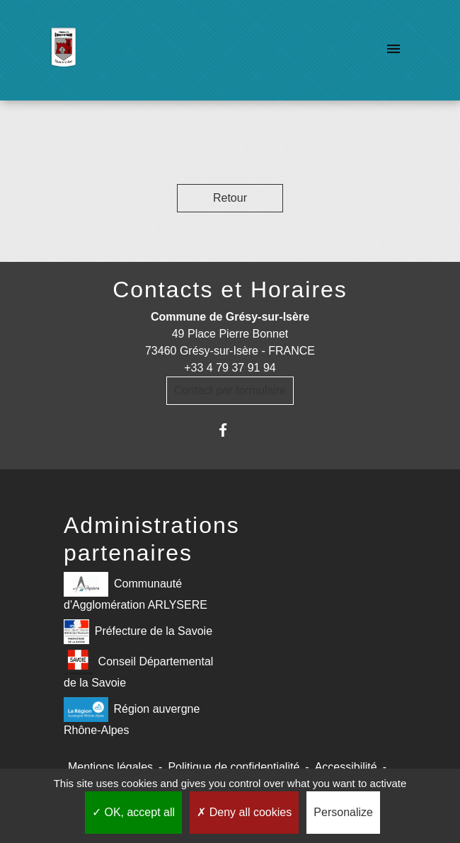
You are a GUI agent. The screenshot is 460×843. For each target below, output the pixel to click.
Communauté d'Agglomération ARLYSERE (135, 591)
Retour (230, 198)
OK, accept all (133, 812)
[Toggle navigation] (393, 50)
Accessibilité (346, 767)
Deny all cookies (244, 812)
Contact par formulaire (230, 390)
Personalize (343, 812)
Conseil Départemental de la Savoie (138, 669)
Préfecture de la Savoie (138, 631)
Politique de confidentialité (233, 767)
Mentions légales (110, 767)
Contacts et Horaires (230, 289)
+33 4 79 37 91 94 (229, 368)
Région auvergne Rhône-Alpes (132, 716)
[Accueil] (63, 50)
